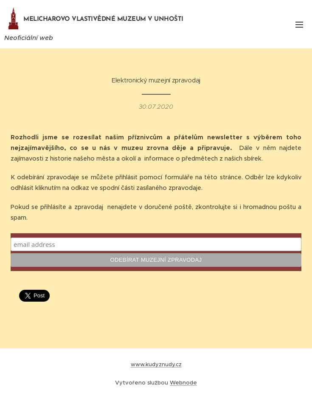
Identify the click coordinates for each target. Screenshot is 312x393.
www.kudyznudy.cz (156, 364)
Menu (299, 24)
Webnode (183, 382)
